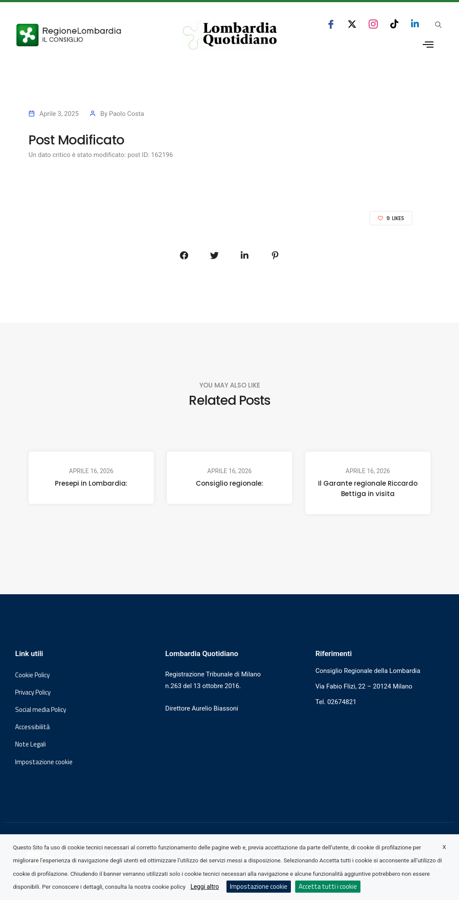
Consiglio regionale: (229, 483)
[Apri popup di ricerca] (439, 24)
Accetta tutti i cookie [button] (328, 886)
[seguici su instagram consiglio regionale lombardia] (373, 24)
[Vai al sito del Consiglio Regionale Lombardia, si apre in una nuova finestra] (87, 35)
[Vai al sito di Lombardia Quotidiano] (230, 35)
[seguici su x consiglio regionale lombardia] (352, 24)
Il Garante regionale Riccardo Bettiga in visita (368, 488)
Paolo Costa (126, 114)
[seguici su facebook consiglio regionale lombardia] (331, 24)
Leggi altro (205, 886)
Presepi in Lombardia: (91, 483)
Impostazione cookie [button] (44, 762)
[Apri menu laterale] (428, 45)
